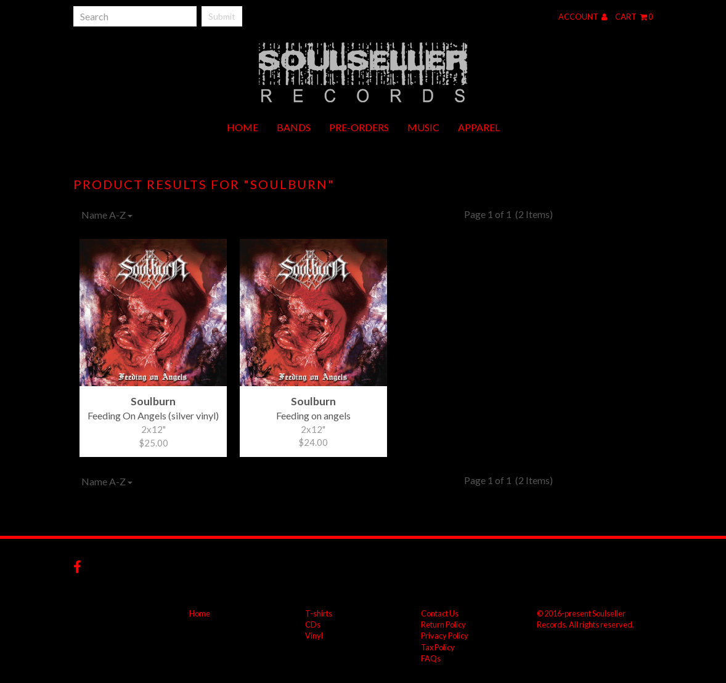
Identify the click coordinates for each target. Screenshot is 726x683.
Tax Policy (438, 647)
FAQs (431, 658)
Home (242, 127)
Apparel (479, 127)
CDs (312, 624)
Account (582, 17)
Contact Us (440, 613)
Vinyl (314, 636)
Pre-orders (359, 127)
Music (423, 127)
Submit (221, 16)
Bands (294, 127)
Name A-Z (107, 214)
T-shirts (318, 613)
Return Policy (443, 624)
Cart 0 (634, 17)
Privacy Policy (444, 636)
